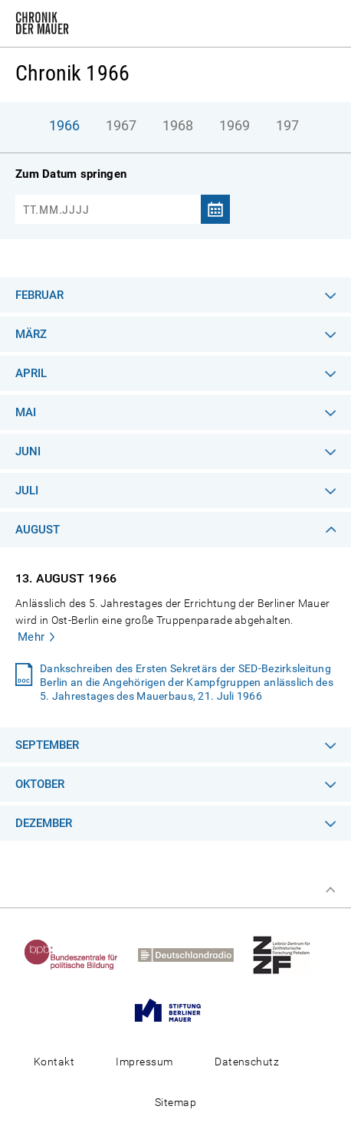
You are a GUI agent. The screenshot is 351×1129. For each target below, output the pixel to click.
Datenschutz (247, 1061)
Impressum (144, 1061)
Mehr (31, 637)
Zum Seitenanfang (330, 890)
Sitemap (175, 1102)
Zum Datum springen (70, 174)
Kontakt (54, 1061)
